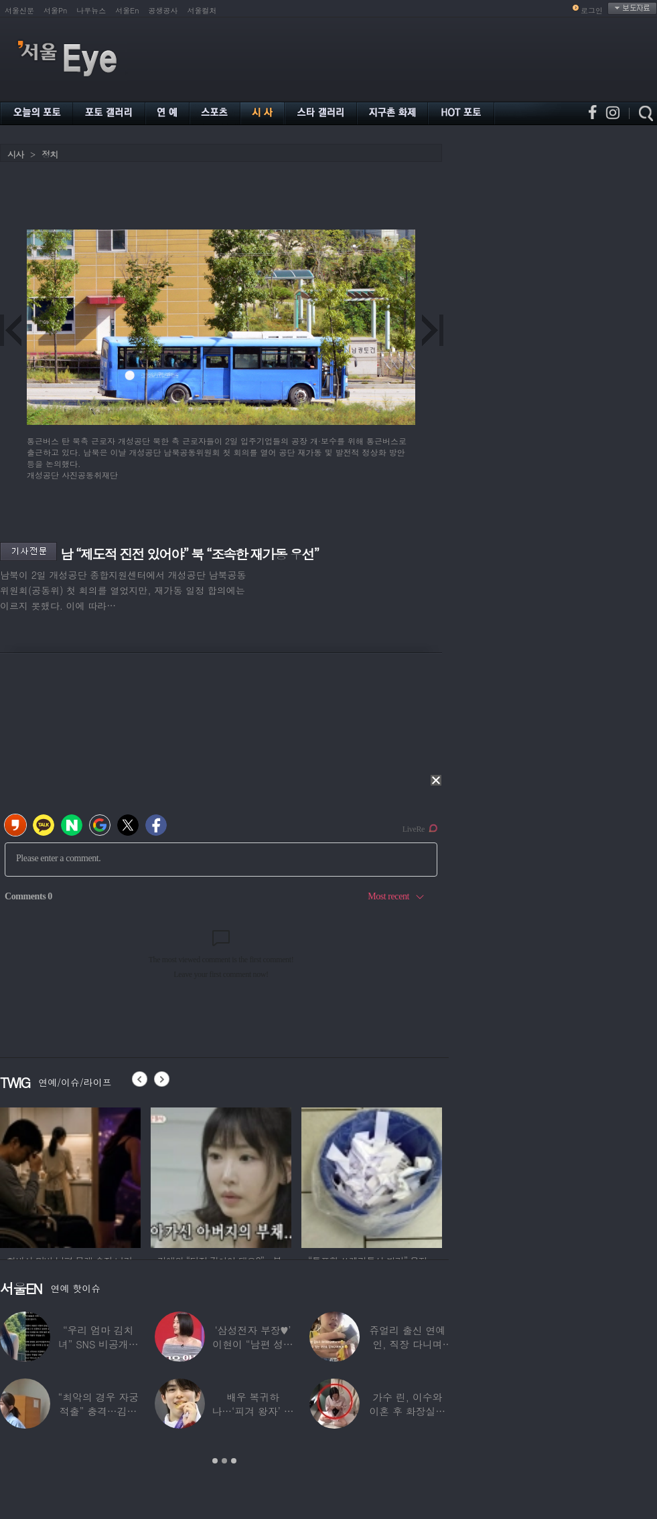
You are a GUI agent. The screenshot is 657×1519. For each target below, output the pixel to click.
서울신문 (19, 10)
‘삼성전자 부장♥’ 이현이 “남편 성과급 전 (252, 1344)
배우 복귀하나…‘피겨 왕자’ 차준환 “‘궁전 (252, 1411)
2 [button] (224, 1460)
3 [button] (233, 1460)
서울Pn (55, 10)
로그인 (592, 10)
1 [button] (215, 1460)
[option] (70, 1175)
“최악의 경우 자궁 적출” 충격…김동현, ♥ (98, 1411)
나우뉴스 (91, 10)
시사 (15, 154)
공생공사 (163, 10)
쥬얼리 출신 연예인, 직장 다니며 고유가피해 (407, 1344)
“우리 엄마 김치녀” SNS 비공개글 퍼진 (98, 1344)
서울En (127, 10)
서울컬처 (202, 10)
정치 (50, 154)
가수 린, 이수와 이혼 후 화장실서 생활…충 (407, 1411)
